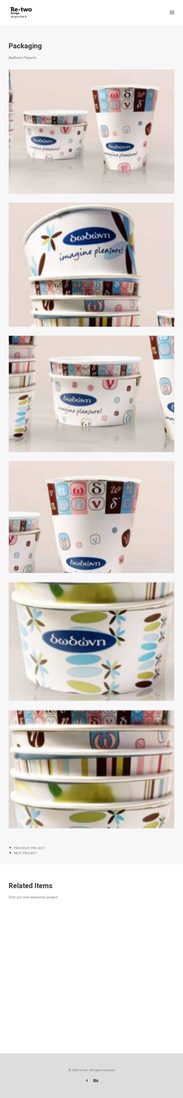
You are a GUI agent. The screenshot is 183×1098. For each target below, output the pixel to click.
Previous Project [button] (27, 848)
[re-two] (21, 12)
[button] (172, 12)
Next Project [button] (23, 853)
